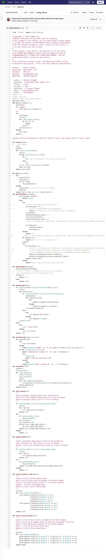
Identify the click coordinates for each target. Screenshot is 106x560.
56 (10, 146)
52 (10, 138)
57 (10, 148)
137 (10, 314)
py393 (34, 12)
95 (10, 227)
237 (10, 522)
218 (10, 482)
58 (10, 150)
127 (10, 293)
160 (10, 362)
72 (10, 179)
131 (10, 302)
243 (10, 534)
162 (10, 366)
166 (10, 374)
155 (10, 352)
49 (10, 132)
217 (10, 480)
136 (10, 312)
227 (10, 501)
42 (10, 117)
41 (10, 115)
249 (10, 547)
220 (10, 486)
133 (10, 306)
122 (10, 283)
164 (10, 370)
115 (10, 269)
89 (10, 215)
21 (10, 74)
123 (10, 285)
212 (10, 470)
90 (10, 217)
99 (10, 235)
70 (10, 175)
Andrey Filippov (19, 21)
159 (10, 360)
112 (10, 262)
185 (10, 414)
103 (10, 244)
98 (10, 233)
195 (10, 435)
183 (10, 410)
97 (10, 231)
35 (10, 103)
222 (10, 491)
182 (10, 408)
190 (10, 424)
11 (10, 53)
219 (10, 484)
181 (10, 405)
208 (10, 461)
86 (10, 208)
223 (10, 493)
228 (10, 503)
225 (10, 497)
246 (10, 540)
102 (10, 242)
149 (10, 339)
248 (10, 544)
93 (10, 223)
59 (10, 152)
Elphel (10, 7)
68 (10, 171)
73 (10, 181)
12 (10, 55)
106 (10, 250)
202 (10, 449)
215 (10, 476)
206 (10, 457)
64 (10, 163)
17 (10, 65)
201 (10, 447)
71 (10, 177)
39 (10, 111)
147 (10, 335)
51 (10, 136)
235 (10, 518)
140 (10, 320)
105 (10, 248)
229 (10, 505)
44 (10, 121)
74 (10, 184)
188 (10, 420)
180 (10, 403)
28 (10, 88)
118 (10, 275)
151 (10, 343)
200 (10, 445)
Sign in (100, 2)
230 (10, 507)
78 (10, 192)
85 (10, 206)
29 (10, 90)
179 (10, 401)
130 (10, 300)
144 (10, 329)
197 (10, 439)
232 (10, 511)
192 (10, 428)
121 (10, 281)
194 (10, 432)
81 (10, 198)
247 (10, 542)
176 (10, 395)
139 (10, 318)
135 (10, 310)
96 (10, 229)
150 (10, 341)
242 (10, 532)
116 (10, 271)
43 (10, 119)
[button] (2, 557)
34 (10, 101)
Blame (85, 12)
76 (10, 188)
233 (10, 513)
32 (10, 96)
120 (10, 279)
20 (10, 71)
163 (10, 368)
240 (10, 528)
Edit (92, 28)
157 (10, 356)
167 (10, 376)
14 (10, 59)
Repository (23, 7)
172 (10, 387)
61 (10, 157)
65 (10, 165)
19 (10, 69)
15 (10, 61)
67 (10, 169)
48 (10, 130)
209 (10, 464)
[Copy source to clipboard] (80, 28)
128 (10, 296)
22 (10, 76)
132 (10, 304)
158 (10, 358)
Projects (10, 2)
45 (10, 123)
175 (10, 393)
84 (10, 204)
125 (10, 289)
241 (10, 530)
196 (10, 437)
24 (10, 80)
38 (10, 109)
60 (10, 154)
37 (10, 107)
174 (10, 391)
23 (10, 78)
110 (10, 258)
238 (10, 524)
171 (10, 385)
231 (10, 509)
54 (10, 142)
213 (10, 472)
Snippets (23, 2)
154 (10, 349)
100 (10, 237)
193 (10, 430)
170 (10, 383)
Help (29, 2)
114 (10, 266)
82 (10, 200)
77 (10, 190)
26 (10, 84)
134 (10, 308)
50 (10, 134)
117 (10, 273)
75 (10, 186)
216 (10, 478)
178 (10, 399)
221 (10, 488)
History (91, 12)
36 (10, 105)
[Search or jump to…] (79, 2)
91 (10, 219)
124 (10, 287)
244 (10, 536)
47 (10, 128)
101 (10, 240)
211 (10, 468)
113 (10, 264)
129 (10, 298)
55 (10, 144)
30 (10, 92)
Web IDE (98, 28)
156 (10, 354)
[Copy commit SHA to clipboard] (100, 19)
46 (10, 125)
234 (10, 515)
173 (10, 389)
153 (10, 347)
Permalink (99, 12)
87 (10, 210)
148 (10, 337)
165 (10, 372)
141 (10, 323)
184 (10, 412)
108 (10, 254)
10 (10, 51)
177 (10, 397)
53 (10, 140)
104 (10, 246)
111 (10, 260)
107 (10, 252)
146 (10, 333)
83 (10, 202)
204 (10, 453)
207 (10, 459)
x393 (28, 12)
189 (10, 422)
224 (10, 495)
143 (10, 327)
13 (10, 57)
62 (10, 159)
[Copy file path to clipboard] (29, 28)
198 (10, 441)
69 (10, 173)
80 (10, 196)
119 (10, 277)
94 (10, 225)
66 (10, 167)
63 (10, 161)
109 (10, 256)
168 (10, 379)
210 (10, 466)
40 (10, 113)
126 (10, 291)
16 (10, 63)
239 (10, 526)
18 (10, 67)
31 (10, 94)
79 (10, 194)
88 (10, 213)
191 (10, 426)
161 (10, 364)
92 (10, 221)
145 (10, 331)
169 (10, 381)
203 (10, 451)
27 (10, 86)
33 (10, 98)
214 (10, 474)
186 (10, 416)
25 (10, 82)
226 (10, 499)
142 (10, 325)
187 (10, 418)
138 (10, 316)
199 (10, 443)
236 (10, 520)
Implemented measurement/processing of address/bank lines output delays (40, 18)
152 (10, 345)
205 (10, 455)
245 (10, 538)
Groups (17, 2)
